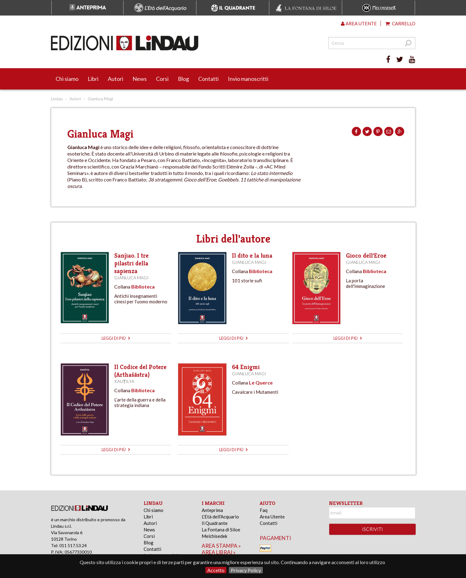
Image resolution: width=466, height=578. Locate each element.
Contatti (208, 78)
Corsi (162, 78)
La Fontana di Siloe (221, 529)
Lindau (57, 98)
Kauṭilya (124, 381)
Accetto (216, 570)
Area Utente (272, 516)
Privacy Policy (246, 570)
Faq (263, 510)
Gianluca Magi (131, 277)
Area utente (359, 23)
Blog (183, 78)
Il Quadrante (215, 523)
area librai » (219, 552)
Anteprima (212, 510)
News (139, 78)
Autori (115, 78)
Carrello (400, 23)
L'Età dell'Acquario (220, 516)
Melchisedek (214, 536)
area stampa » (221, 546)
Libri (93, 78)
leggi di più (116, 338)
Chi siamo (67, 78)
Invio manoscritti (248, 78)
